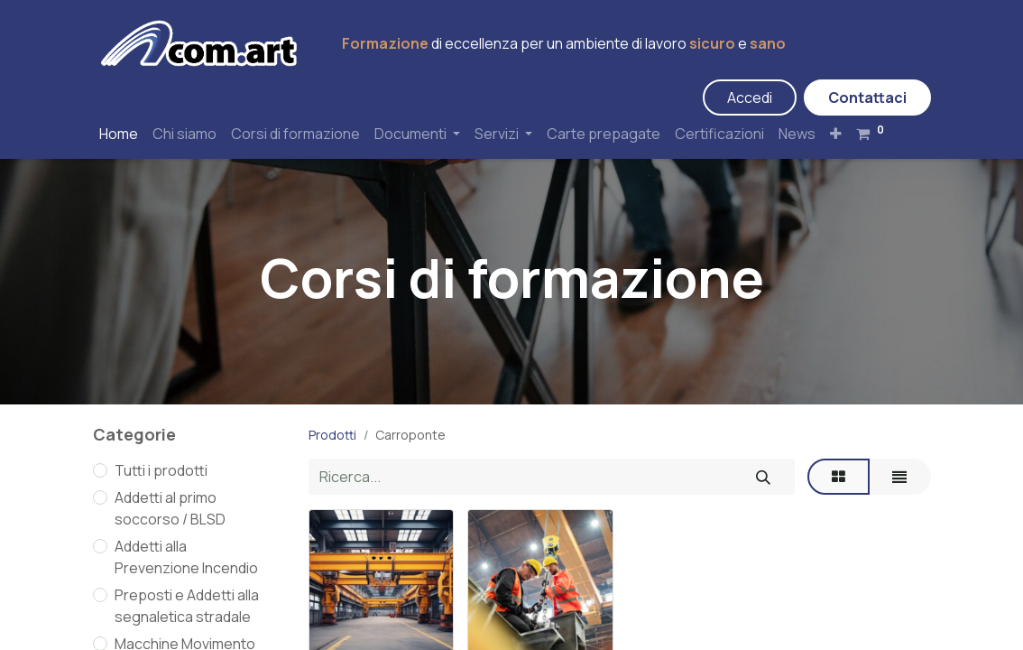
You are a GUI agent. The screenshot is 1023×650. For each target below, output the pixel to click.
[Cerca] (763, 477)
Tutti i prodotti (161, 470)
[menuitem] (118, 134)
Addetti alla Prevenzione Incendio (186, 557)
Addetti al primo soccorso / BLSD (170, 508)
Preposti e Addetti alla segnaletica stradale (187, 606)
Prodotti (332, 434)
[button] (836, 134)
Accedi (749, 97)
